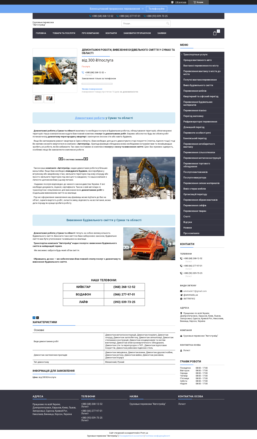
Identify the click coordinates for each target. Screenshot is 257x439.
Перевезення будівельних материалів (197, 103)
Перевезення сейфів (194, 205)
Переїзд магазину (193, 116)
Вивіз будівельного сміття (198, 85)
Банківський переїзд (195, 138)
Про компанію (90, 33)
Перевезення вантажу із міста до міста (202, 72)
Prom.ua (144, 433)
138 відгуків (180, 2)
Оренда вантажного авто (197, 60)
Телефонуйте (157, 8)
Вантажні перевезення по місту (200, 65)
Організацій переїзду (195, 194)
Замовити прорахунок (137, 33)
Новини (187, 227)
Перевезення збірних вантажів (200, 200)
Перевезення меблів (194, 91)
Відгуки (187, 222)
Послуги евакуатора (194, 177)
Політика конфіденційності (157, 436)
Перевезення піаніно (195, 110)
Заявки (161, 33)
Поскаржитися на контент (131, 436)
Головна (41, 33)
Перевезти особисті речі (197, 132)
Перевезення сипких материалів (201, 183)
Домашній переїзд (194, 127)
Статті (186, 216)
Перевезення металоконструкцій (202, 158)
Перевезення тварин (194, 211)
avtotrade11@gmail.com (195, 291)
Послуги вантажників (195, 172)
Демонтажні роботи (90, 118)
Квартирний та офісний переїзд (200, 96)
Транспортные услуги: (195, 54)
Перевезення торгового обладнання (196, 165)
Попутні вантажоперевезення (200, 79)
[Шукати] (168, 23)
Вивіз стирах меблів (194, 188)
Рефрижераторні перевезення (200, 121)
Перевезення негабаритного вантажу (199, 145)
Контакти (111, 33)
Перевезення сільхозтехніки (199, 152)
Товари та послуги (64, 33)
